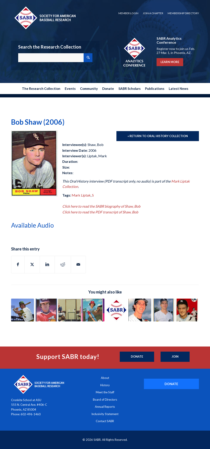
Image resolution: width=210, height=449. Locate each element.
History (105, 385)
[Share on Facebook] (17, 264)
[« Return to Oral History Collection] (157, 136)
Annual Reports (105, 406)
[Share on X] (32, 264)
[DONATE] (171, 384)
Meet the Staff (105, 392)
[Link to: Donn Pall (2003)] (139, 310)
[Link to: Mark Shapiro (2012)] (69, 310)
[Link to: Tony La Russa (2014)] (46, 310)
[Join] (175, 357)
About (105, 378)
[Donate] (137, 357)
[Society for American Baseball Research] (44, 17)
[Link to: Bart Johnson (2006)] (93, 310)
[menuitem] (128, 13)
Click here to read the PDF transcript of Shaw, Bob (100, 212)
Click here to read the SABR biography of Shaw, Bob (101, 206)
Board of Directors (105, 399)
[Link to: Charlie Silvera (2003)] (186, 310)
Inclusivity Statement (104, 414)
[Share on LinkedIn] (47, 264)
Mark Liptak (81, 195)
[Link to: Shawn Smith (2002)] (116, 310)
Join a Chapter (153, 13)
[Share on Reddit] (63, 264)
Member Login (128, 13)
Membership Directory (183, 13)
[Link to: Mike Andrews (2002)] (22, 310)
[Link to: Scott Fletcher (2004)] (163, 310)
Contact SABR (105, 421)
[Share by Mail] (78, 264)
